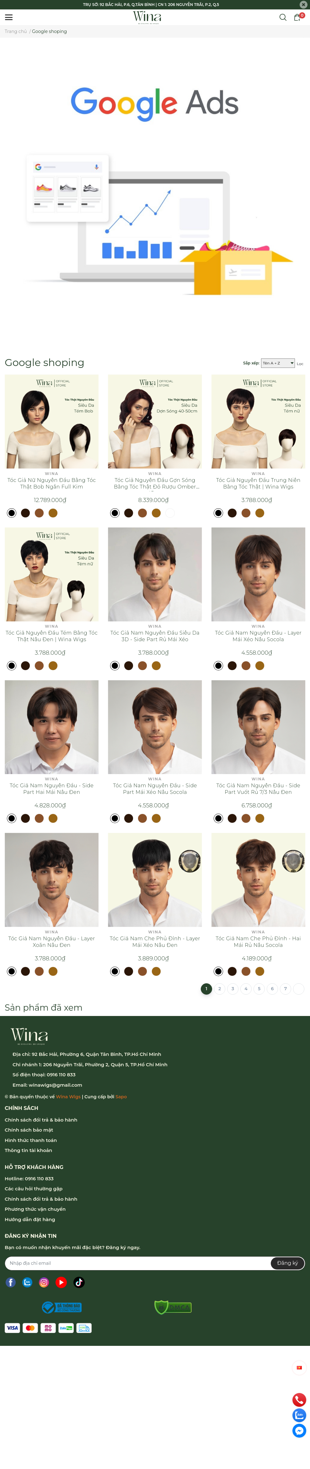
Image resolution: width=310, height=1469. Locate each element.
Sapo (121, 1097)
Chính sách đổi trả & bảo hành (41, 1120)
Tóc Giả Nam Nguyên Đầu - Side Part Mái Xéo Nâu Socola (155, 789)
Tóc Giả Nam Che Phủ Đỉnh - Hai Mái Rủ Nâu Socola (258, 942)
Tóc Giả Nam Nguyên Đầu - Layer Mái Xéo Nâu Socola (258, 636)
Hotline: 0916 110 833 (29, 1179)
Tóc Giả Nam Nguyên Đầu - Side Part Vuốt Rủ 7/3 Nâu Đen (258, 789)
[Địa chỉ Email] (155, 1263)
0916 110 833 (61, 1075)
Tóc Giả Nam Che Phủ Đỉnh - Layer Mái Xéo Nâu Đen (155, 942)
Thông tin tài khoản (28, 1150)
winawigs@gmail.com (55, 1085)
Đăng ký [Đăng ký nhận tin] (287, 1263)
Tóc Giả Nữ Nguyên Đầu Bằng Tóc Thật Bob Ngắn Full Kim (52, 483)
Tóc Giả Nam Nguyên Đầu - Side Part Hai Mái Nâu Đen (52, 789)
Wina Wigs (68, 1097)
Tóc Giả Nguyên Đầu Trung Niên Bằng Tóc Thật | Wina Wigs (258, 483)
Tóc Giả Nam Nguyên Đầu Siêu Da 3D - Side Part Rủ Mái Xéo (155, 636)
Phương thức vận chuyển (35, 1209)
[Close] (303, 5)
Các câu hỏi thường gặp (33, 1189)
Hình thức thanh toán (31, 1140)
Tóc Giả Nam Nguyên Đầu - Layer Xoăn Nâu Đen (51, 942)
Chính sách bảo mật (29, 1130)
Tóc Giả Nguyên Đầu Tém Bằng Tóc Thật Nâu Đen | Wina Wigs (52, 636)
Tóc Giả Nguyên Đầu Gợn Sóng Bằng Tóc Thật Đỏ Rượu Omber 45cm (155, 486)
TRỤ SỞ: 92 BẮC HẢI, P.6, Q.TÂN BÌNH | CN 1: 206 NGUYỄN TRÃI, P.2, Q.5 (151, 4)
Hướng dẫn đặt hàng (30, 1219)
